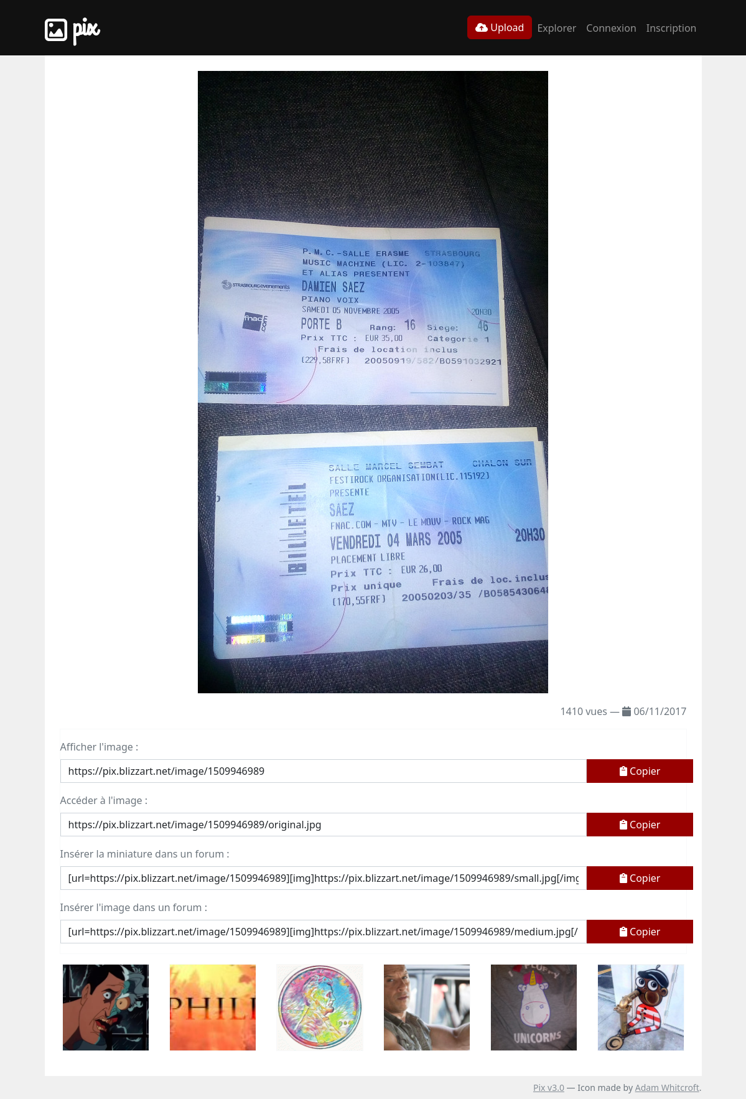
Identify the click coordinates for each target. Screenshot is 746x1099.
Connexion (611, 28)
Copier (640, 771)
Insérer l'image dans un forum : (133, 907)
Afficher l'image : (99, 747)
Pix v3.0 (548, 1087)
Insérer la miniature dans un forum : (145, 854)
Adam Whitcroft (667, 1087)
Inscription (671, 28)
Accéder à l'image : (103, 800)
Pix (71, 27)
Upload (499, 27)
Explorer (556, 28)
